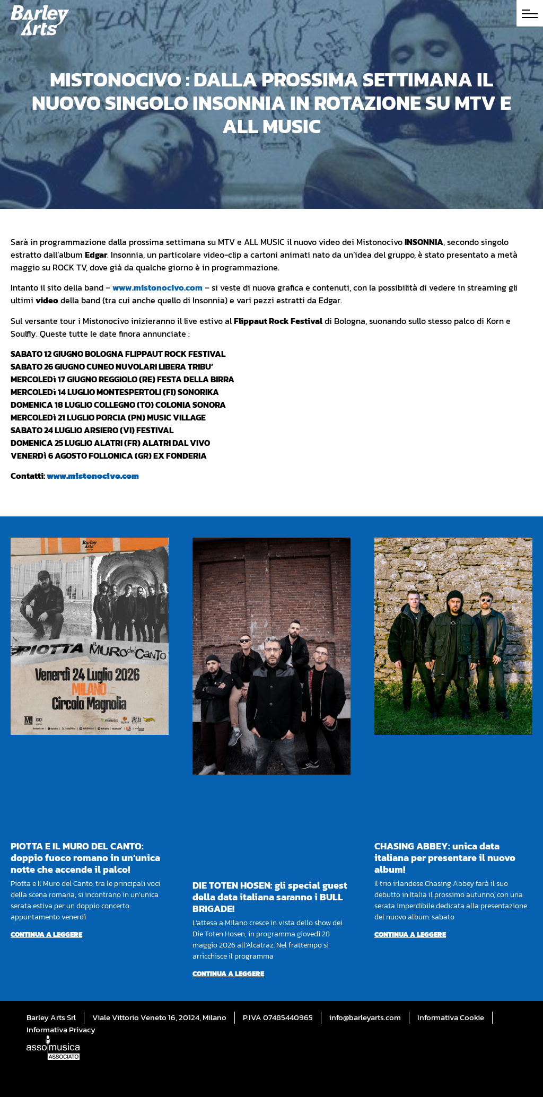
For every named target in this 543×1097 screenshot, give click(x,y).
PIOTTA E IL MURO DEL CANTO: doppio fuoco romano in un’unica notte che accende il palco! (85, 857)
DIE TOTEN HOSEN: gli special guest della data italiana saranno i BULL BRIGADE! (269, 897)
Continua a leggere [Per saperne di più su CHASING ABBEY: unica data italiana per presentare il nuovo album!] (410, 934)
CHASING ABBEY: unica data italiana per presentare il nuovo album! (444, 857)
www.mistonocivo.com (157, 287)
